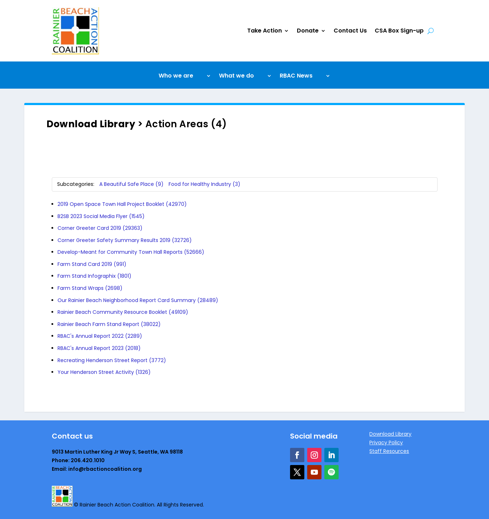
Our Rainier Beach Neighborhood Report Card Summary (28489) (138, 300)
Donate (308, 30)
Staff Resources (389, 451)
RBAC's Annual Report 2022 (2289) (100, 336)
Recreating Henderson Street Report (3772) (112, 360)
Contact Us (350, 30)
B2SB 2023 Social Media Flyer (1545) (101, 216)
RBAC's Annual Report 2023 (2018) (99, 348)
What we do (236, 76)
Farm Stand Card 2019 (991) (92, 264)
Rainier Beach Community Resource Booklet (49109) (123, 312)
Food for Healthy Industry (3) (204, 184)
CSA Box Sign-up (399, 30)
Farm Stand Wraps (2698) (90, 288)
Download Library (90, 124)
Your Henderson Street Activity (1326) (104, 372)
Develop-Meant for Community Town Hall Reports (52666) (131, 252)
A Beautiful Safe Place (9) (131, 184)
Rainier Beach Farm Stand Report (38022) (109, 324)
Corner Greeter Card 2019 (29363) (100, 228)
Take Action (264, 30)
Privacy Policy (386, 442)
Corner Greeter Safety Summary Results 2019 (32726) (125, 240)
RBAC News (296, 76)
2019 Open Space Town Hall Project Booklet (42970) (122, 204)
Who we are (176, 76)
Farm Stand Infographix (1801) (94, 276)
